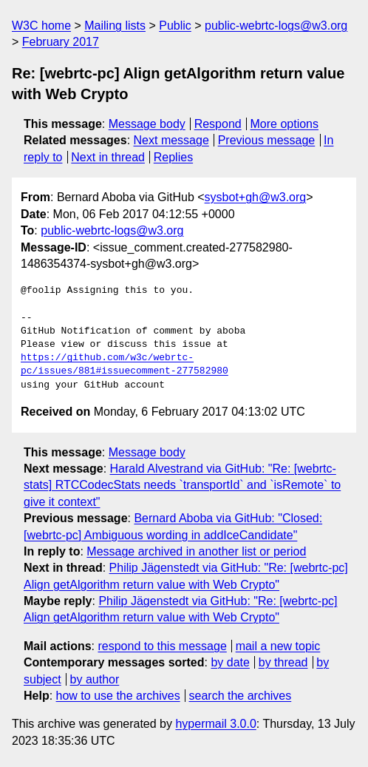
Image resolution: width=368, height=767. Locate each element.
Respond (218, 124)
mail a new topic (278, 646)
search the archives (240, 695)
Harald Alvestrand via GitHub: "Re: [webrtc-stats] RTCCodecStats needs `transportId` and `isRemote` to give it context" (182, 485)
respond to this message (162, 646)
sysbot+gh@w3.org (256, 197)
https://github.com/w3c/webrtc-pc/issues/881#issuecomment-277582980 (124, 364)
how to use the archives (118, 695)
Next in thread (108, 157)
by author (95, 679)
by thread (283, 662)
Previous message (267, 140)
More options (285, 124)
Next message (171, 140)
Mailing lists (115, 25)
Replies (173, 157)
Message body (147, 124)
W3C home (41, 25)
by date (230, 662)
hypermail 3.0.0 (215, 723)
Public (175, 25)
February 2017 (60, 42)
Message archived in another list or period (196, 551)
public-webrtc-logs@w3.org (276, 25)
